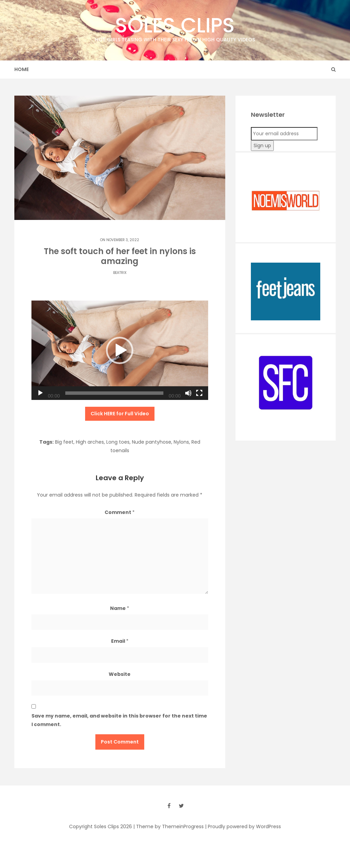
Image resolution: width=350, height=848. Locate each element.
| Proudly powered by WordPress (243, 826)
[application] (119, 350)
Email (120, 641)
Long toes (118, 442)
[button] (119, 350)
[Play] (40, 393)
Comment (120, 512)
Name (119, 608)
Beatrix (119, 272)
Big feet (64, 442)
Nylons (181, 442)
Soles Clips (175, 27)
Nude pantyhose (151, 442)
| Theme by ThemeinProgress (168, 826)
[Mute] (188, 393)
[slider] (114, 393)
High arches (90, 442)
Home (21, 69)
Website (120, 674)
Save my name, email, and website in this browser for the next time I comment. (119, 720)
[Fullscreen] (199, 393)
